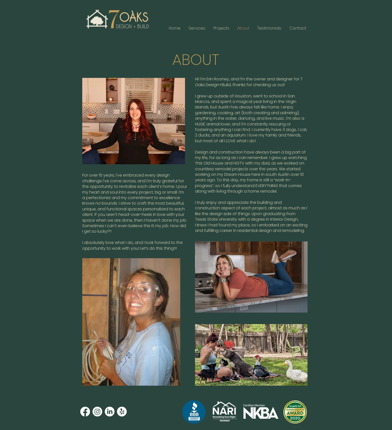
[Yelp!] (122, 411)
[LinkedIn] (109, 411)
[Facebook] (85, 411)
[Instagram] (97, 411)
